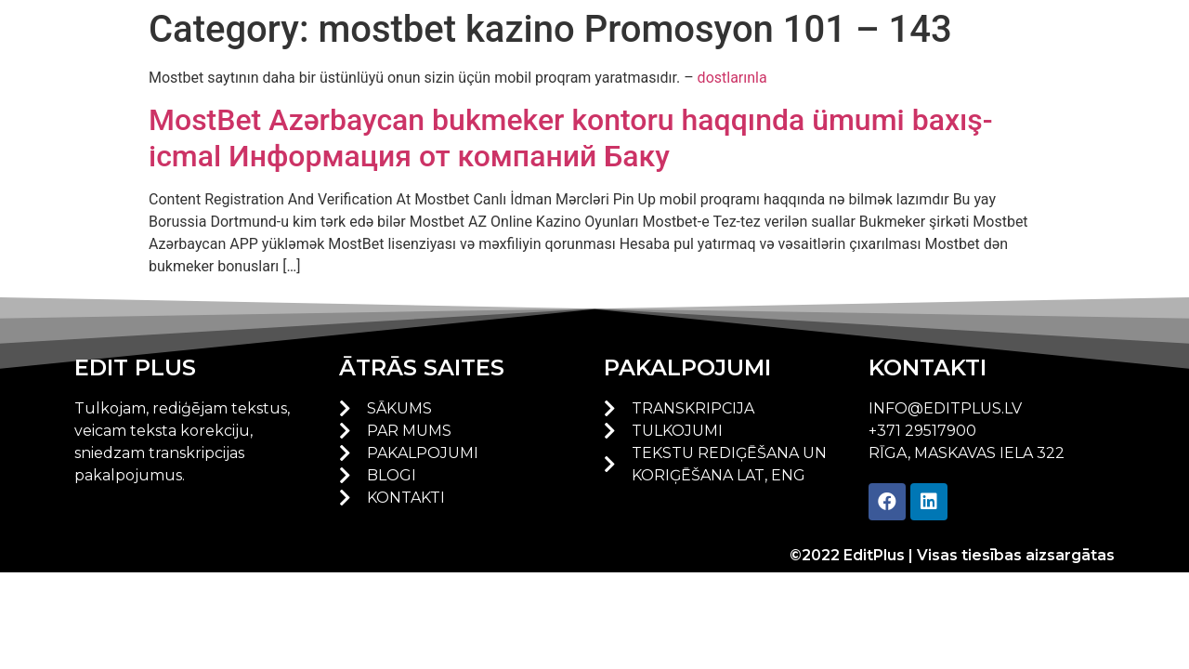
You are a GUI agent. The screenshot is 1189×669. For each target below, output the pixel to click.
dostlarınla (732, 77)
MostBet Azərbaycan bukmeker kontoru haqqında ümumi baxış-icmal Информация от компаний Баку (571, 137)
